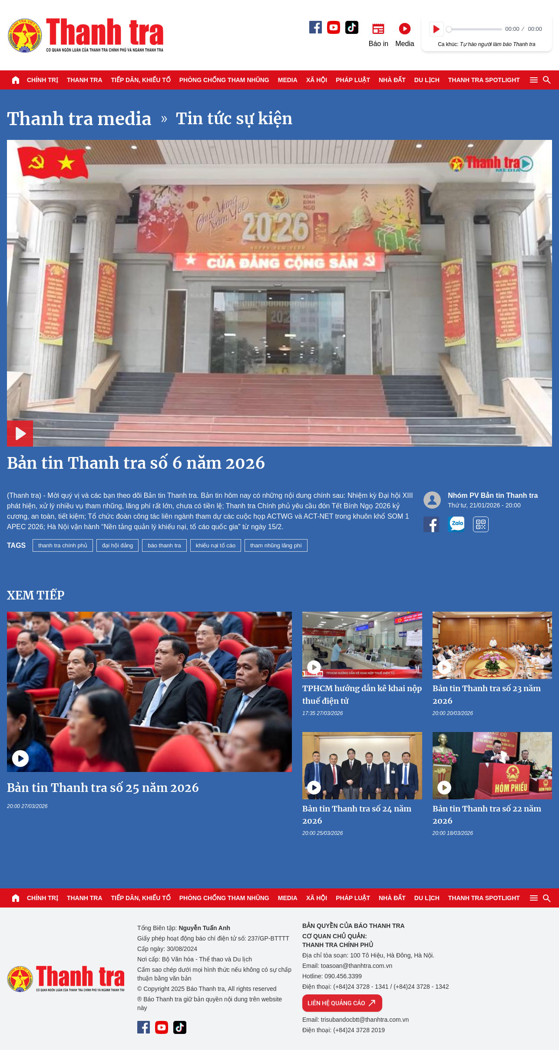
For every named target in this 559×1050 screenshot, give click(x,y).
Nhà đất (392, 79)
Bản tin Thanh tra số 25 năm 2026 (103, 788)
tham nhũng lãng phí (276, 545)
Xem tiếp (35, 595)
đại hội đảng (117, 545)
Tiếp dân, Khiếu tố (141, 79)
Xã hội (316, 79)
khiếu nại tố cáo (215, 545)
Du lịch (427, 79)
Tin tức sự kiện (234, 119)
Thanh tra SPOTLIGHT (484, 79)
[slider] (474, 29)
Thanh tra (85, 79)
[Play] (436, 29)
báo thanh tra (164, 545)
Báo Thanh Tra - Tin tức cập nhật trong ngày (85, 35)
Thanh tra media (79, 119)
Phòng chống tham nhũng (224, 79)
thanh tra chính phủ (62, 545)
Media (288, 79)
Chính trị (42, 79)
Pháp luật (353, 79)
